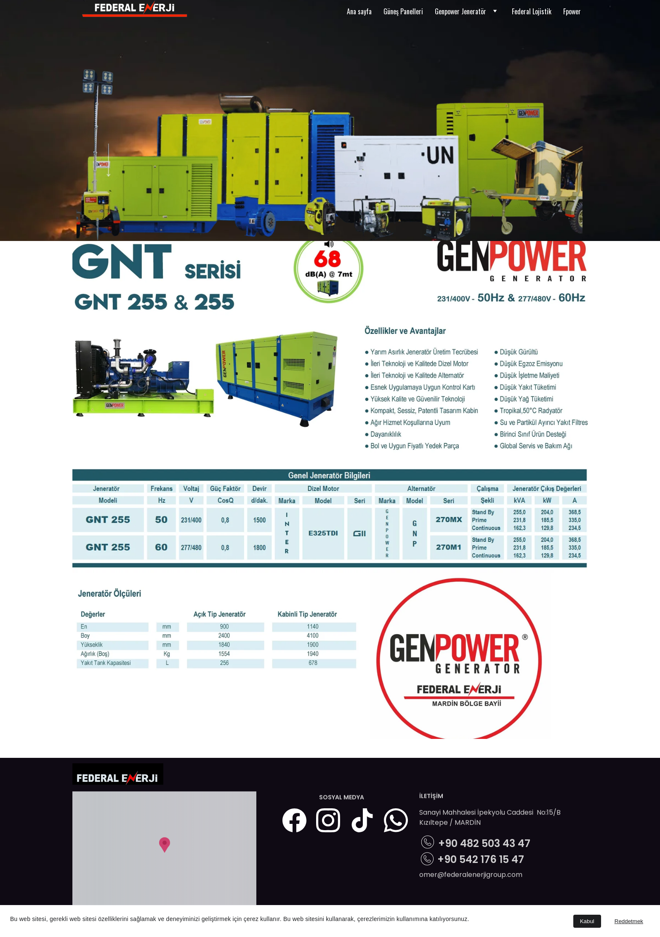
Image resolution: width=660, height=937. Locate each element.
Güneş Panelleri (403, 11)
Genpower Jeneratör (460, 11)
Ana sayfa (359, 11)
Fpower (572, 11)
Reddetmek (629, 921)
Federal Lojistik (531, 11)
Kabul (587, 921)
